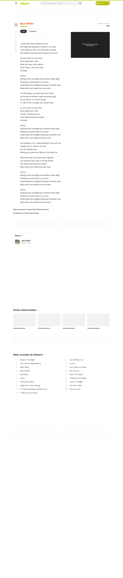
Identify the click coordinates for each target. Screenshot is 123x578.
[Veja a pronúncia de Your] (26, 265)
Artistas (18, 558)
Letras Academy (61, 254)
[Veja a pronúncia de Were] (51, 265)
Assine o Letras (54, 569)
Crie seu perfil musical (56, 554)
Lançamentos (20, 573)
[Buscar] (80, 3)
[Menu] (16, 3)
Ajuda (84, 554)
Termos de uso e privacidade (92, 558)
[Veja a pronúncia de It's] (17, 265)
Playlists (18, 565)
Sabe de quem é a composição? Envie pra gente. (31, 209)
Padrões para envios (89, 569)
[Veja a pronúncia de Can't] (61, 265)
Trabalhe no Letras (88, 565)
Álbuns (18, 562)
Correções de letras (56, 565)
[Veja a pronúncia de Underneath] (39, 265)
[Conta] (108, 3)
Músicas (18, 554)
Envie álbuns (53, 558)
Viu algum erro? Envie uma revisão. (26, 213)
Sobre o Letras (87, 562)
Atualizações (20, 569)
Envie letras (53, 562)
